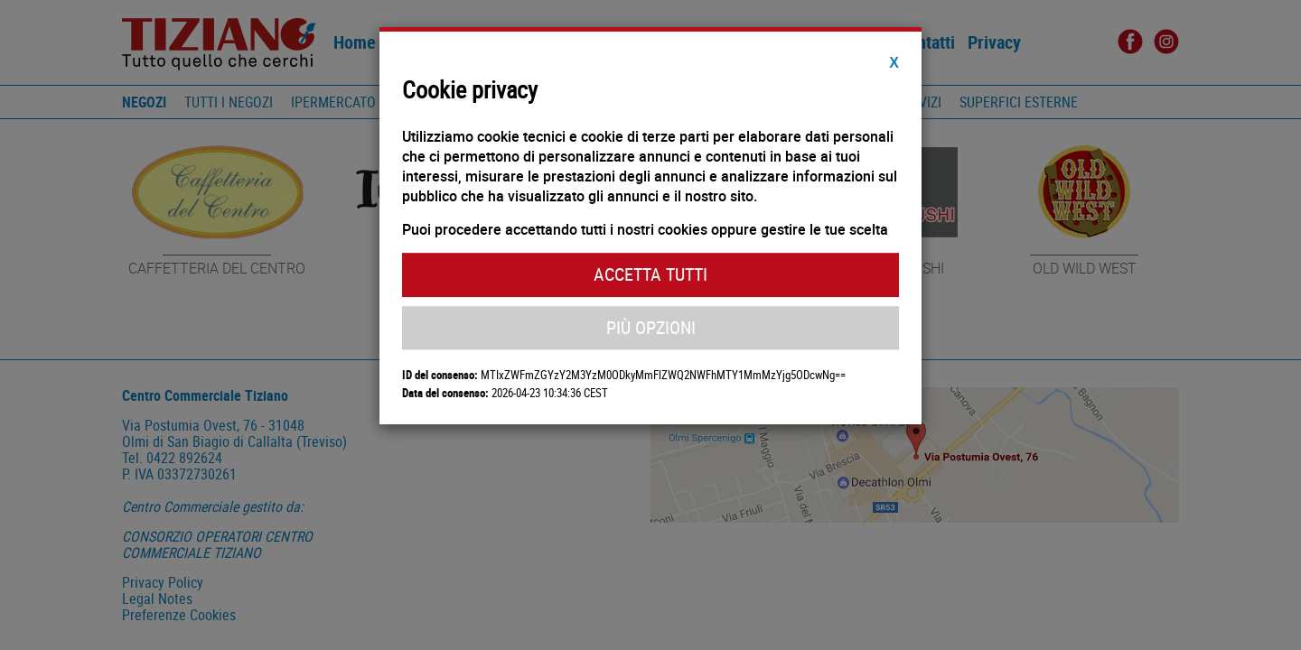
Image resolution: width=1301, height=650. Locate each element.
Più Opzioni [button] (651, 327)
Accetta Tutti (650, 274)
